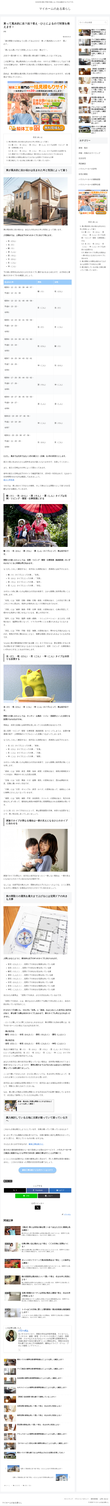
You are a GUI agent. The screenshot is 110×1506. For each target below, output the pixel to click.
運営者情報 (94, 1499)
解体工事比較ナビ (36, 1145)
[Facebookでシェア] (38, 1191)
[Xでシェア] (15, 1191)
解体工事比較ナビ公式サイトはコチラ (37, 1171)
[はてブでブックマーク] (60, 1191)
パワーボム (23, 1331)
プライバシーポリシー (81, 1499)
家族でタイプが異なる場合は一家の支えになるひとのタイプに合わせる (37, 154)
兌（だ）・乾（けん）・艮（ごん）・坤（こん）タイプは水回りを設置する (39, 151)
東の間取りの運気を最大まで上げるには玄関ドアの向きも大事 (31, 158)
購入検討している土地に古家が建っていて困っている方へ (29, 161)
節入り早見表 (9, 481)
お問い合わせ (104, 1499)
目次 (35, 137)
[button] (49, 1196)
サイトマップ (68, 1499)
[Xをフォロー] (38, 1208)
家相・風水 (8, 1181)
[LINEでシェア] (26, 1196)
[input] (93, 22)
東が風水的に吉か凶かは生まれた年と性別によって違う (29, 142)
